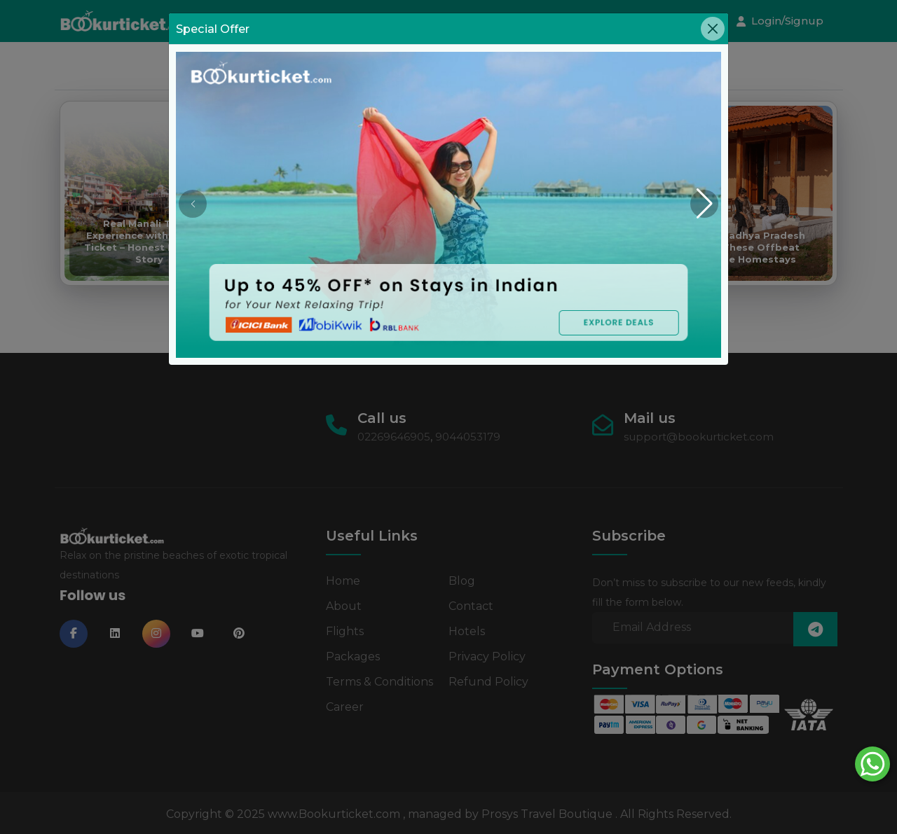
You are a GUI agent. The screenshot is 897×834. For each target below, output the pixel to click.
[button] (704, 204)
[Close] (713, 29)
